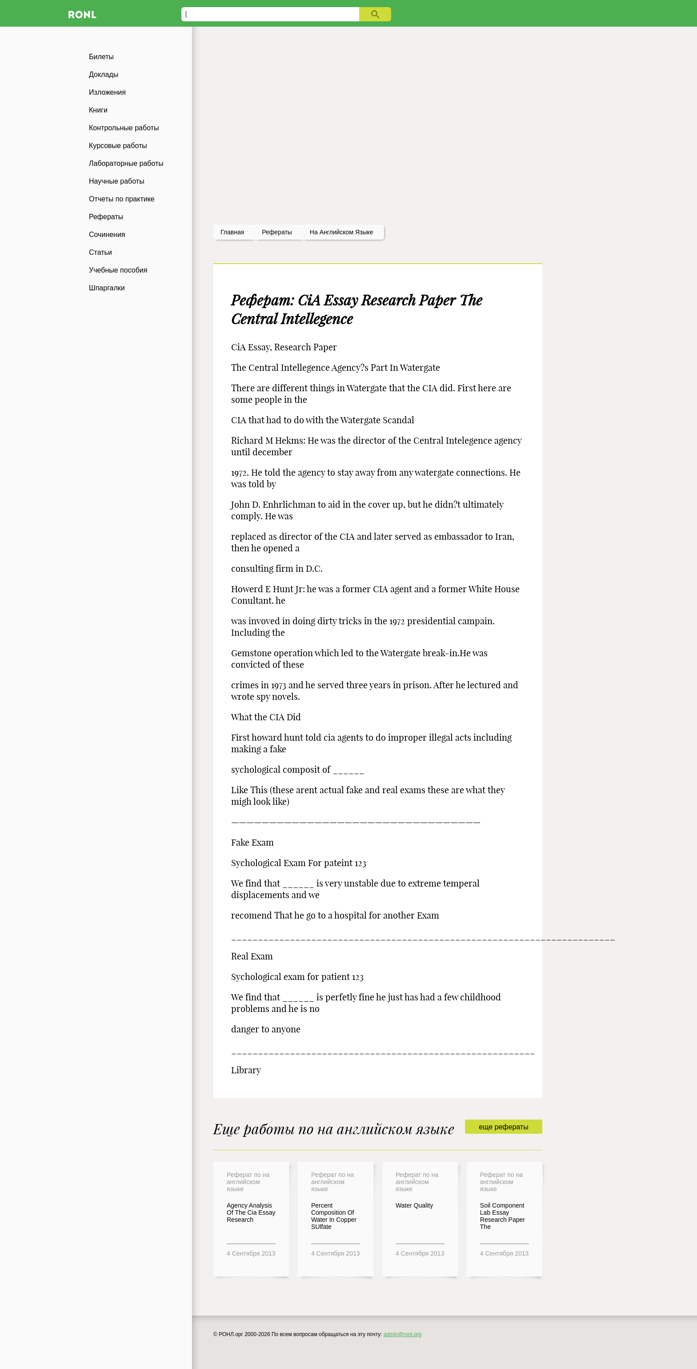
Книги (98, 110)
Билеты (101, 56)
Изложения (107, 92)
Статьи (100, 252)
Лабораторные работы (126, 163)
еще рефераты (503, 1127)
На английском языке (341, 232)
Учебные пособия (118, 270)
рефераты (277, 232)
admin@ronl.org (403, 1334)
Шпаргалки (107, 288)
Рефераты (106, 217)
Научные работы (116, 181)
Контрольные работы (124, 128)
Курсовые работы (118, 145)
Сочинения (107, 234)
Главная (232, 232)
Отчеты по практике (122, 199)
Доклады (103, 74)
